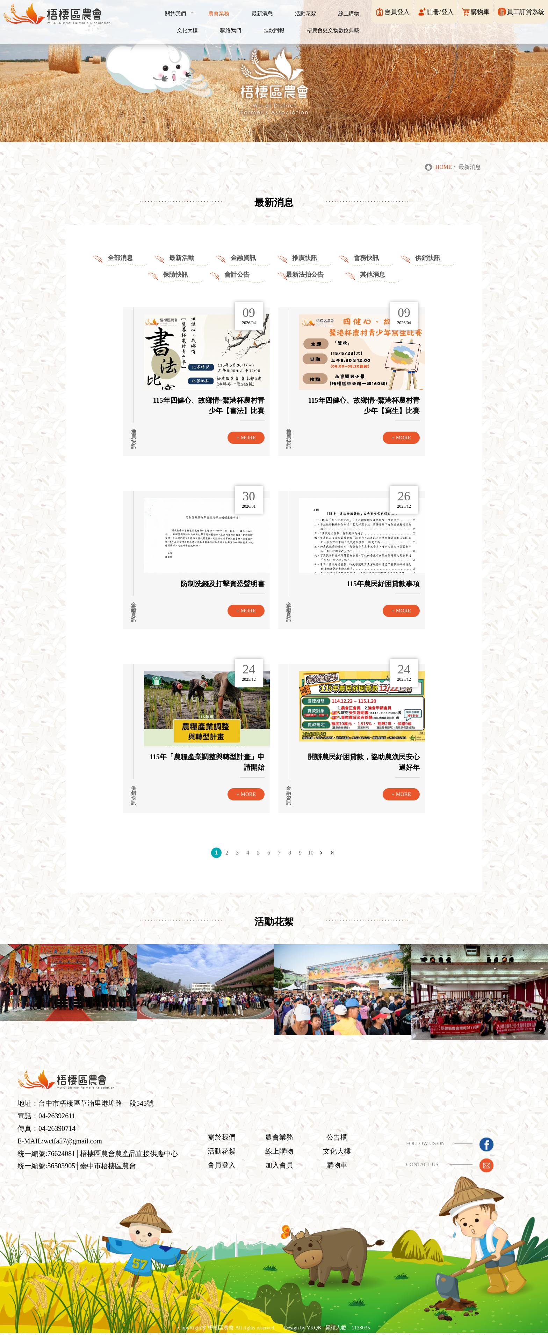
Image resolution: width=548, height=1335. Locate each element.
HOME (443, 167)
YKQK (314, 1329)
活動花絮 (216, 1152)
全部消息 (120, 257)
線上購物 (272, 1152)
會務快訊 (366, 257)
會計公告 (237, 274)
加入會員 (272, 1166)
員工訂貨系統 (526, 11)
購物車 (480, 11)
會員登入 (397, 11)
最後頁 (331, 853)
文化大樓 (328, 1152)
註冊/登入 (440, 11)
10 (310, 853)
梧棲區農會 (221, 1329)
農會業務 (272, 1138)
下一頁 (321, 853)
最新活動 (181, 257)
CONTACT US (417, 1165)
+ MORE (246, 437)
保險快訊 (175, 274)
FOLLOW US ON (420, 1144)
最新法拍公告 (305, 274)
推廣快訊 (304, 257)
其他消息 (372, 274)
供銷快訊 (427, 257)
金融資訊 (243, 257)
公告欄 (328, 1138)
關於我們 (216, 1138)
